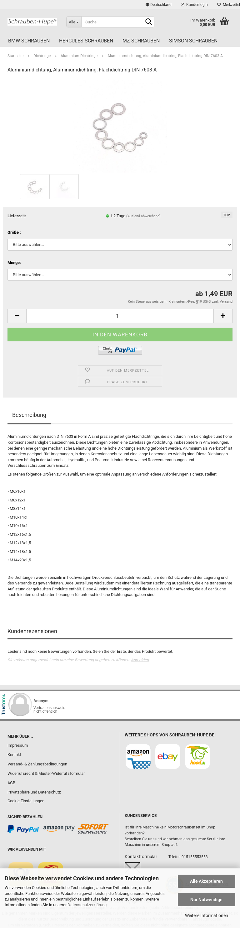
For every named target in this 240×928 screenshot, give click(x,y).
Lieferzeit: (17, 215)
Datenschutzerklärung (87, 904)
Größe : (14, 232)
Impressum (18, 745)
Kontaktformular (141, 856)
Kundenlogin (194, 4)
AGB (11, 782)
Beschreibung (29, 415)
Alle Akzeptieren (206, 881)
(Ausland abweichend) (143, 216)
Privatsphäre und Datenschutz (34, 792)
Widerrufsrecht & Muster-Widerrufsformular (46, 773)
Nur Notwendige (206, 899)
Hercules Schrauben (86, 41)
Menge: (14, 262)
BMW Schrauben (29, 41)
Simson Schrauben (193, 41)
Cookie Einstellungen (26, 801)
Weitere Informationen (206, 915)
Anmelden (140, 659)
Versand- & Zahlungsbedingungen (37, 764)
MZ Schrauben (141, 41)
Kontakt (14, 754)
